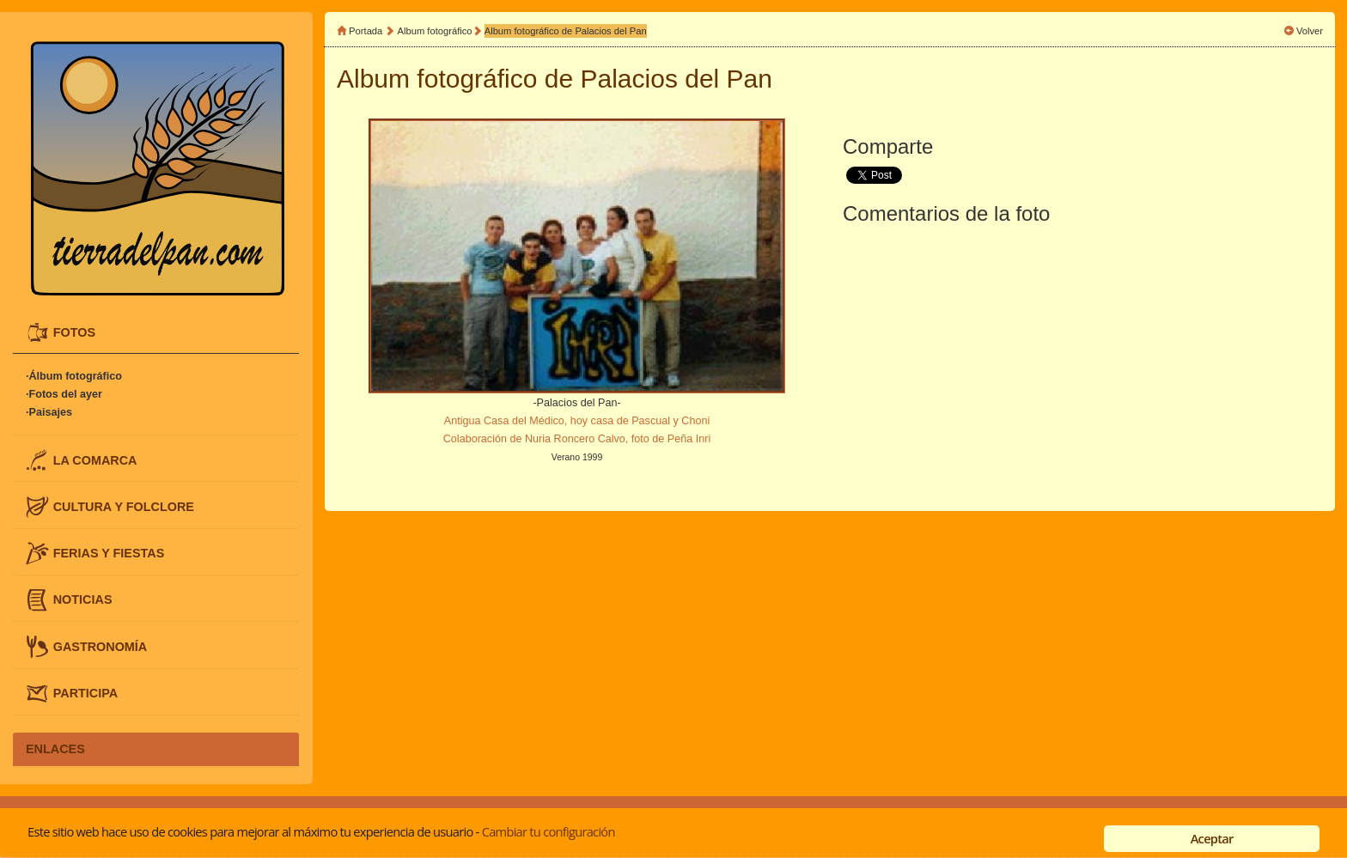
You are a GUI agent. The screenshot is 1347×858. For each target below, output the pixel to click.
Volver (1309, 31)
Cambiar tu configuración (548, 831)
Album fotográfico (435, 31)
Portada (365, 31)
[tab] (156, 333)
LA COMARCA (95, 459)
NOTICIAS (83, 599)
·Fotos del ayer (64, 394)
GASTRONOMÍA (100, 646)
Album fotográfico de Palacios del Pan (566, 31)
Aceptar (1212, 838)
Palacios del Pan (676, 78)
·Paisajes (49, 412)
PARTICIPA (85, 692)
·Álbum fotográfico (74, 376)
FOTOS (74, 332)
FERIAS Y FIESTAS (109, 553)
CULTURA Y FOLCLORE (123, 506)
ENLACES (55, 749)
